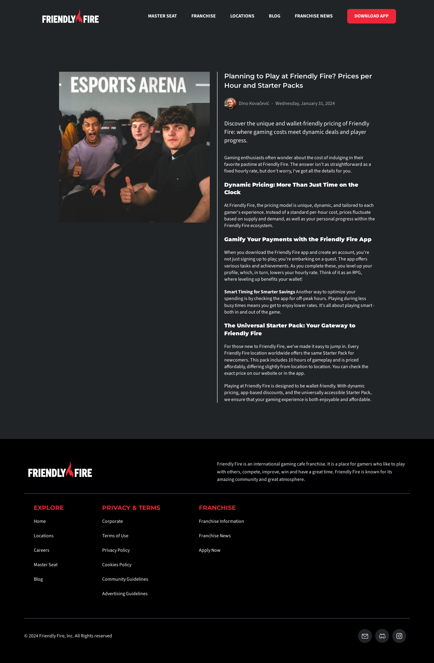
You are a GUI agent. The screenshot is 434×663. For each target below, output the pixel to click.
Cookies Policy (116, 564)
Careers (41, 550)
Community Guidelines (125, 579)
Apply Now (210, 550)
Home (40, 521)
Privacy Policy (116, 550)
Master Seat (46, 564)
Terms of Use (115, 535)
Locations (44, 535)
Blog (38, 579)
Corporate (112, 521)
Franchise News (215, 535)
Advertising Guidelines (125, 593)
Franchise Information (221, 521)
